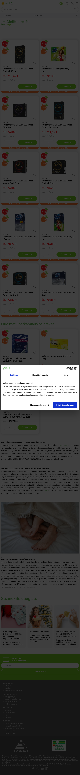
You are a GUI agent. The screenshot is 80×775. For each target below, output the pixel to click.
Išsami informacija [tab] (40, 375)
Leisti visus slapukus (65, 405)
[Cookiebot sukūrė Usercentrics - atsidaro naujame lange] (67, 368)
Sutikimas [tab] (14, 375)
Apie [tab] (66, 375)
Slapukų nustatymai (39, 405)
